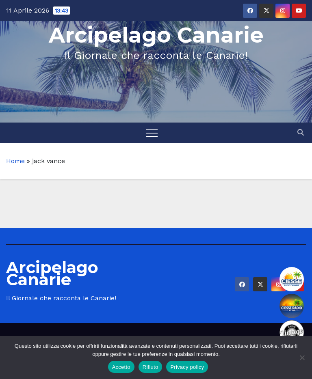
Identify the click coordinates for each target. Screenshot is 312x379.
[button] (300, 132)
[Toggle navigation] (152, 133)
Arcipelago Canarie (156, 35)
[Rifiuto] (302, 357)
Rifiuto (150, 367)
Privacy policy (187, 367)
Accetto (121, 367)
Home (15, 161)
